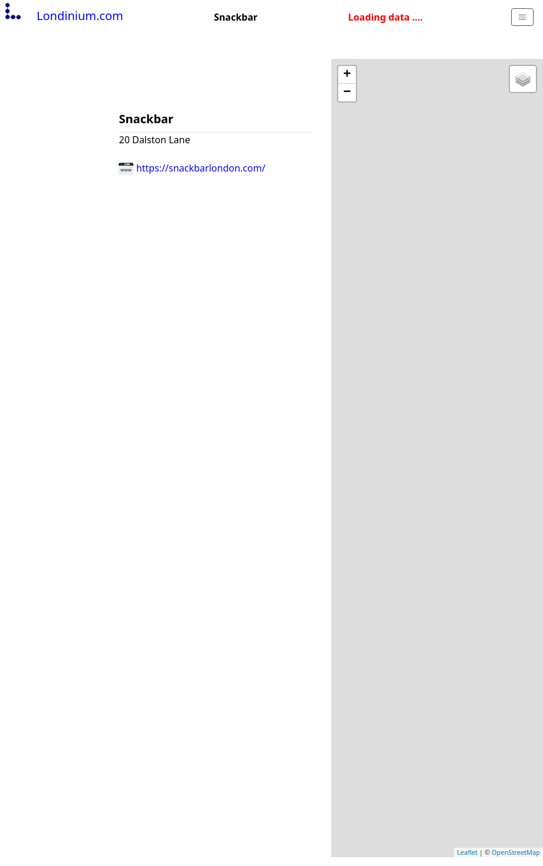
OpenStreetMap (516, 852)
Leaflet (467, 852)
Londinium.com (62, 16)
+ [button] (347, 75)
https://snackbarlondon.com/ (192, 168)
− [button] (347, 92)
